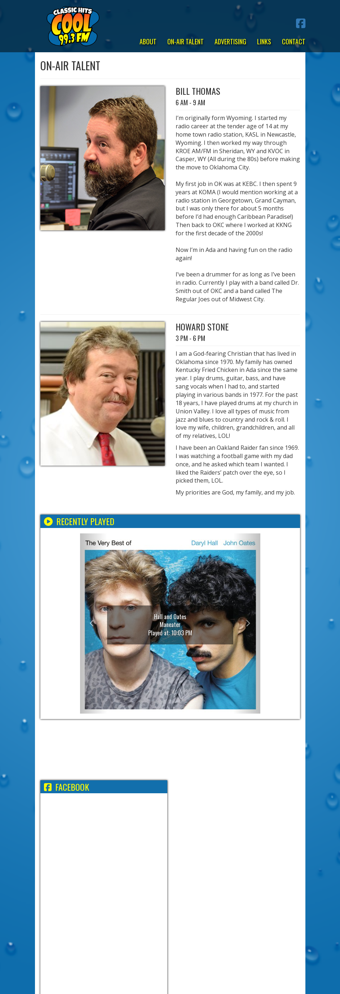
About (148, 41)
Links (264, 41)
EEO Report (163, 897)
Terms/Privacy (86, 897)
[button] (93, 623)
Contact (293, 41)
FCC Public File (203, 897)
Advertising (230, 41)
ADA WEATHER (170, 750)
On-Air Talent (185, 41)
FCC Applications (251, 897)
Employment (127, 897)
